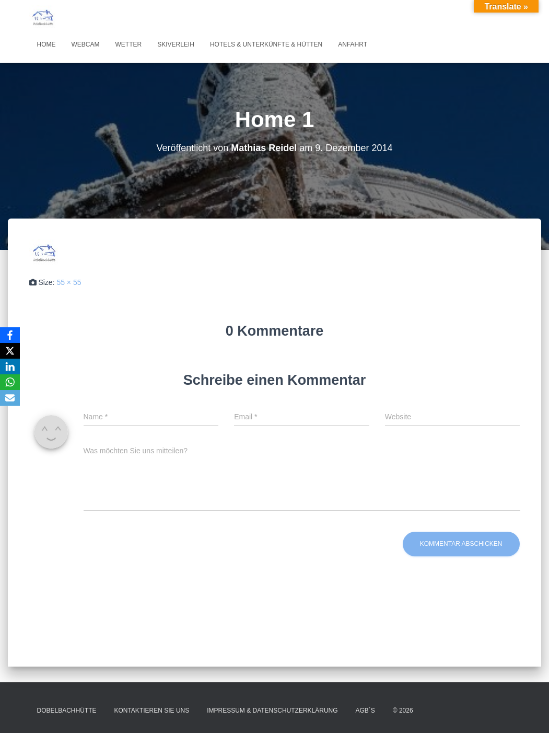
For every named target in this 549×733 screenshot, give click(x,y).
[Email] (10, 398)
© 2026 (403, 710)
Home (46, 44)
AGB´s (365, 710)
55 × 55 (68, 282)
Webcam (86, 44)
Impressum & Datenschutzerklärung (272, 710)
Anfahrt (352, 44)
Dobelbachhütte (67, 710)
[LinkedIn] (10, 366)
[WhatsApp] (10, 382)
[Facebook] (10, 335)
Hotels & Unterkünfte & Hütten (266, 44)
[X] (10, 351)
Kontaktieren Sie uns (151, 710)
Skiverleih (175, 44)
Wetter (128, 44)
